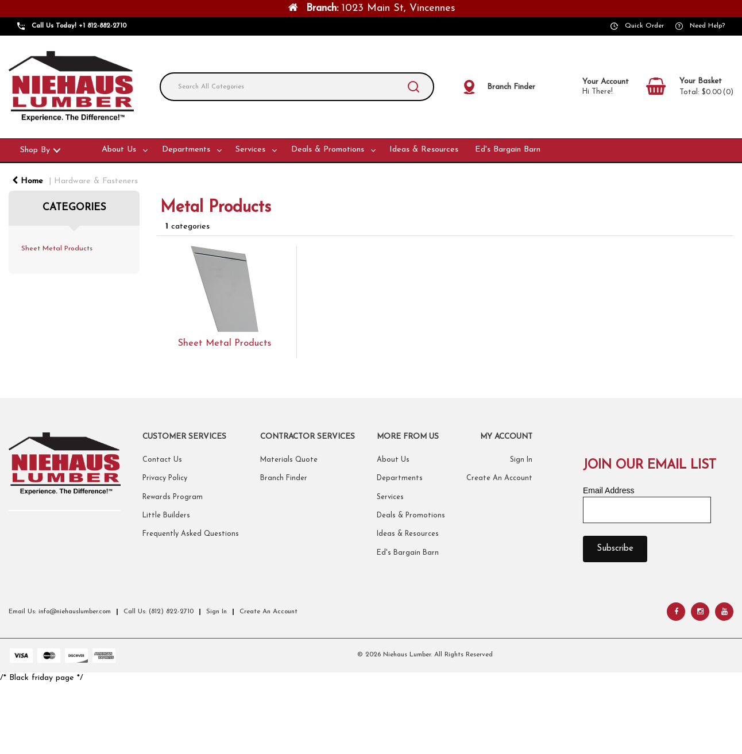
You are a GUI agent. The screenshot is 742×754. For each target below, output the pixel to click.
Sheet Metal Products (56, 248)
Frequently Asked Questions (190, 534)
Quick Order (644, 25)
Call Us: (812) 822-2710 (158, 611)
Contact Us (162, 460)
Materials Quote (289, 460)
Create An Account (499, 478)
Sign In (521, 460)
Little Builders (166, 515)
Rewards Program (172, 497)
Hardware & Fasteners (96, 181)
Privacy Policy (164, 478)
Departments (186, 149)
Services (250, 149)
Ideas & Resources (423, 149)
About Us (119, 149)
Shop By (35, 150)
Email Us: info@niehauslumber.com (60, 611)
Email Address (608, 490)
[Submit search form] (413, 86)
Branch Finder (283, 478)
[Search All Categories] (297, 86)
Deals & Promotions (327, 149)
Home (27, 181)
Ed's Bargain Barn (507, 149)
